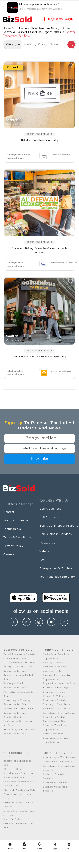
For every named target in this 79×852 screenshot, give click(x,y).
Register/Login (60, 19)
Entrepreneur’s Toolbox (56, 568)
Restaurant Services (55, 783)
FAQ (43, 559)
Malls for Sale (11, 819)
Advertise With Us (16, 520)
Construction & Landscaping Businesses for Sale (17, 721)
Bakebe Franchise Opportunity (39, 140)
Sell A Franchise (51, 517)
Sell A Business (51, 508)
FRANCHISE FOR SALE (40, 134)
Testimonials (12, 529)
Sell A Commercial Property (59, 525)
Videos (44, 551)
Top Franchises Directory (57, 576)
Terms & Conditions (17, 537)
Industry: (19, 155)
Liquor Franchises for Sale (59, 683)
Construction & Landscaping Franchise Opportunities (57, 675)
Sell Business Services (56, 534)
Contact (8, 512)
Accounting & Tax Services (59, 757)
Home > (8, 28)
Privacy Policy (13, 545)
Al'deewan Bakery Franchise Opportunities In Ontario (39, 250)
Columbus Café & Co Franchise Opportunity (39, 356)
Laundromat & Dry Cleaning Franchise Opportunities (54, 725)
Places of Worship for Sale (19, 790)
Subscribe (39, 459)
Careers (9, 554)
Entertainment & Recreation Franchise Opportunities (55, 738)
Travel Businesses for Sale (19, 654)
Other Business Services (57, 762)
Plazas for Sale (12, 769)
